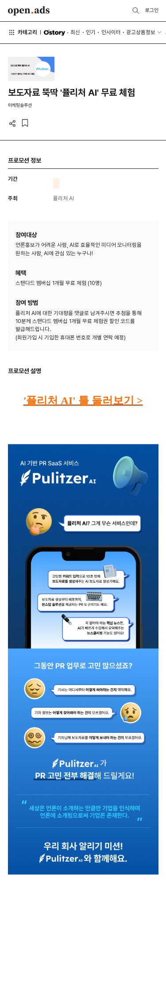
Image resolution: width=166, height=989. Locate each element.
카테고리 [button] (23, 32)
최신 (75, 32)
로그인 (151, 10)
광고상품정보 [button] (140, 32)
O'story (54, 32)
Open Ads (29, 11)
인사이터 (111, 32)
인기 (91, 32)
